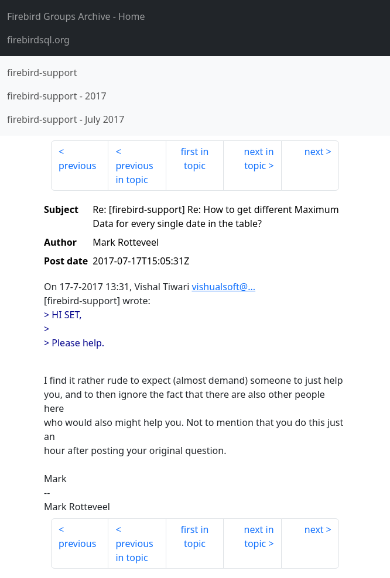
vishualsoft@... (223, 286)
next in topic (259, 158)
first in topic (195, 158)
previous (77, 165)
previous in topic (134, 172)
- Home (76, 16)
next (314, 151)
